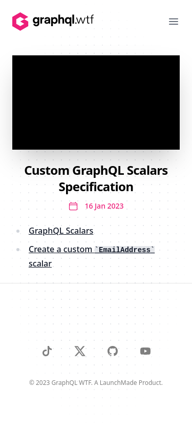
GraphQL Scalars (61, 230)
